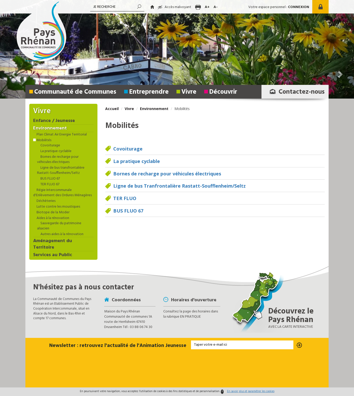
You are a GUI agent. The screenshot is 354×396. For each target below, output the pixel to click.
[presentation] (177, 369)
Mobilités (43, 140)
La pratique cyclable (136, 161)
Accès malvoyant (174, 7)
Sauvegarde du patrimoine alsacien (59, 226)
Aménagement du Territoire (52, 244)
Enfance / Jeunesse (54, 121)
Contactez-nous (296, 92)
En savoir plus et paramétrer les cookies (250, 391)
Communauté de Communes (75, 92)
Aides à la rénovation (52, 218)
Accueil (112, 108)
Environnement (154, 108)
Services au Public (52, 255)
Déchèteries (45, 201)
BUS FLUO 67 (128, 211)
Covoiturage (128, 149)
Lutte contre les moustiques (58, 206)
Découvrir (223, 92)
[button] (14, 49)
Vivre (188, 92)
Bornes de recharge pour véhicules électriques (167, 173)
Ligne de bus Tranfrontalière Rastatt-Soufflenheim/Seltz (179, 186)
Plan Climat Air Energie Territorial (61, 134)
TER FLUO (124, 198)
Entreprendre (149, 92)
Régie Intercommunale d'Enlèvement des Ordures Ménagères (62, 193)
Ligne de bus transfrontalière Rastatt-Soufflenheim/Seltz (60, 170)
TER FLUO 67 (49, 184)
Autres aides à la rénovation (61, 234)
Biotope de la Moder (52, 212)
